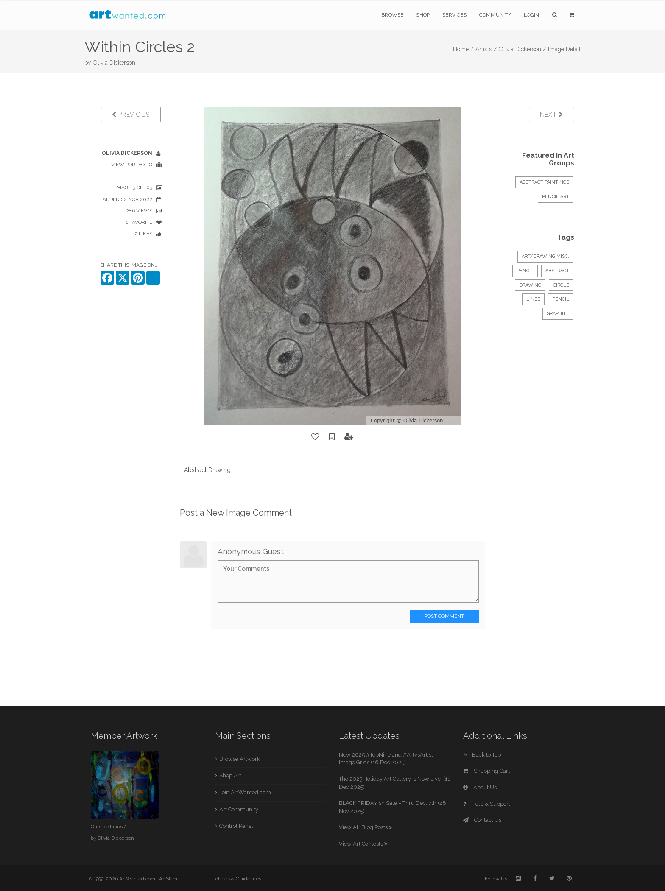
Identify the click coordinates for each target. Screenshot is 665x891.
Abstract (557, 271)
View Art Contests (363, 844)
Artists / (486, 49)
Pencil (525, 271)
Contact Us (482, 820)
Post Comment (444, 616)
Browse (392, 15)
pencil (560, 299)
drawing (530, 285)
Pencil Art (555, 196)
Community (495, 15)
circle (561, 285)
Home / (463, 49)
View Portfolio (131, 165)
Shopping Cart (486, 771)
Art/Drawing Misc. (545, 256)
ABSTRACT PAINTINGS (544, 182)
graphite (558, 313)
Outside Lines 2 (109, 827)
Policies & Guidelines (236, 879)
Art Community (238, 809)
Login (531, 15)
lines (533, 299)
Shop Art (230, 775)
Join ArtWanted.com (245, 792)
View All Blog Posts (365, 827)
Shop (423, 15)
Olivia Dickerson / (522, 49)
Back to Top (482, 754)
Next (551, 114)
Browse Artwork (239, 759)
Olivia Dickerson (114, 62)
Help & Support (486, 804)
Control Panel (236, 826)
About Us (480, 787)
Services (454, 15)
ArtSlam (168, 879)
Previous (131, 114)
